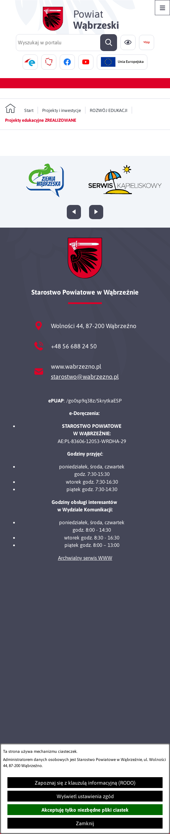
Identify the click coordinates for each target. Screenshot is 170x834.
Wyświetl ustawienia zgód (85, 796)
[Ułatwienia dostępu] (128, 42)
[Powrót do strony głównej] (19, 108)
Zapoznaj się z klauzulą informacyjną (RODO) (85, 783)
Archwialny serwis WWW (85, 558)
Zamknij (85, 823)
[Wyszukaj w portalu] (66, 42)
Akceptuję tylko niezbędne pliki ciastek (85, 810)
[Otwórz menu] (162, 7)
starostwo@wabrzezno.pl (85, 376)
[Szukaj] (108, 42)
